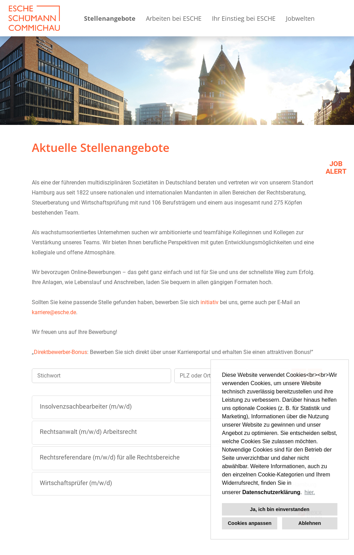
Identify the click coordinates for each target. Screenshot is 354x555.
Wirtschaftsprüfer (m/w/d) (76, 482)
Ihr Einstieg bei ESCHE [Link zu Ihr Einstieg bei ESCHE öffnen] (244, 18)
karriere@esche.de (54, 312)
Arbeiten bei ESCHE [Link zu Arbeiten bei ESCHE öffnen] (174, 18)
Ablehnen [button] (309, 523)
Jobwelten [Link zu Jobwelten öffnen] (300, 18)
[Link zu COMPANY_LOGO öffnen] (34, 18)
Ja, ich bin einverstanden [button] (279, 509)
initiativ (209, 302)
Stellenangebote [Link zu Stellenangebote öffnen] (110, 18)
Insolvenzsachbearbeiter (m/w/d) (86, 406)
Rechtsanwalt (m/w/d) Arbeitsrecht (88, 431)
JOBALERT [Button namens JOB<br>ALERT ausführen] (336, 167)
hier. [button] (310, 492)
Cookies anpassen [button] (249, 523)
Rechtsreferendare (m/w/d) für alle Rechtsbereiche (110, 457)
